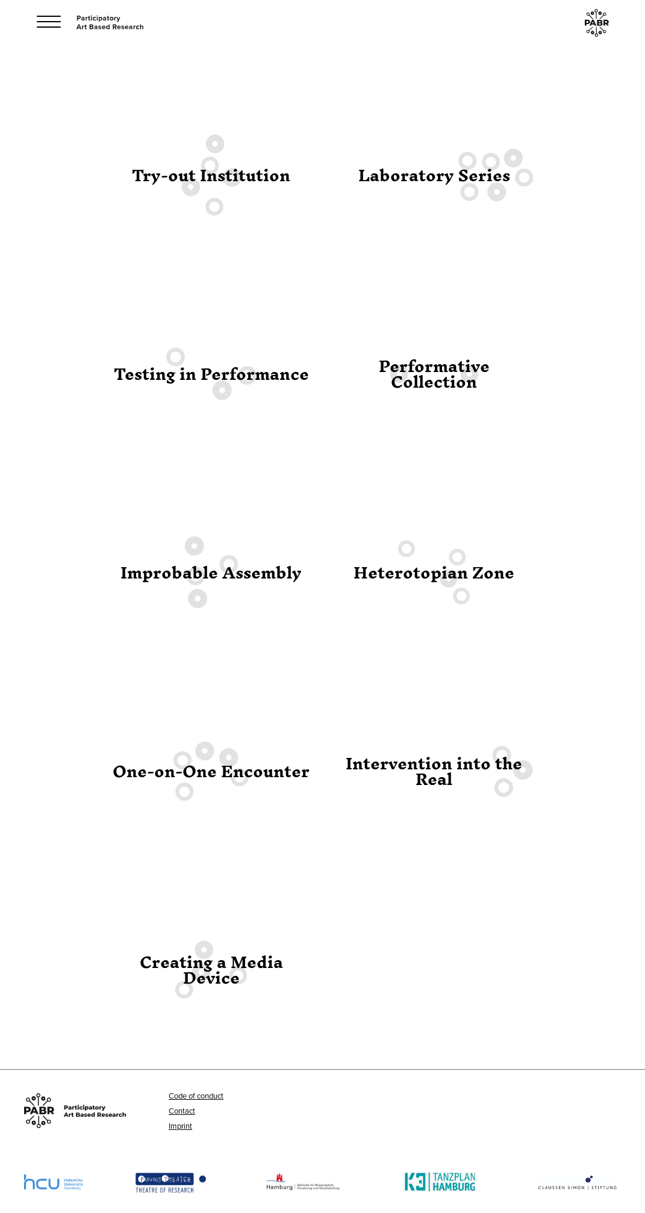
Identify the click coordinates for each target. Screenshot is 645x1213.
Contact (182, 1110)
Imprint (180, 1125)
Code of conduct (196, 1095)
